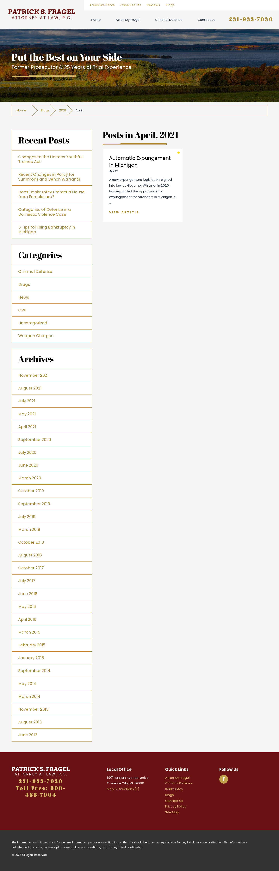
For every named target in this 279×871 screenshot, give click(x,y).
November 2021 (33, 375)
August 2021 (30, 388)
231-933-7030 (251, 19)
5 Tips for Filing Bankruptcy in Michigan (46, 229)
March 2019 (29, 529)
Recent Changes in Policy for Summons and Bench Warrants (49, 177)
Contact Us (206, 19)
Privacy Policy (175, 806)
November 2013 (33, 709)
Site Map (172, 812)
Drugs (24, 284)
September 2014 (34, 670)
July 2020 (27, 452)
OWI (22, 310)
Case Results (130, 5)
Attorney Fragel (128, 19)
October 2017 (31, 568)
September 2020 (34, 439)
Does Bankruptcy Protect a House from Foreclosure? (51, 194)
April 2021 (27, 426)
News (23, 297)
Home (96, 19)
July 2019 (26, 516)
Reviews (153, 5)
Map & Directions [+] (123, 789)
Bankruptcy (174, 789)
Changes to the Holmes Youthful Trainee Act (50, 159)
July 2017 (26, 580)
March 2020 (29, 478)
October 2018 (31, 542)
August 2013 (30, 722)
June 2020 (28, 465)
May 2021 (27, 414)
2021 (62, 110)
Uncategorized (32, 323)
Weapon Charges (35, 335)
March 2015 (29, 632)
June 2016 (27, 593)
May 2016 (27, 606)
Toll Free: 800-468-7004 (41, 791)
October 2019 (31, 491)
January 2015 (31, 658)
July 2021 (26, 401)
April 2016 (27, 619)
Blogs (170, 5)
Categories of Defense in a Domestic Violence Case (44, 212)
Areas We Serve (102, 5)
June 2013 (27, 735)
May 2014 (27, 683)
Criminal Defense (169, 19)
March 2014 (29, 696)
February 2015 (32, 645)
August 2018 (30, 555)
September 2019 (34, 504)
